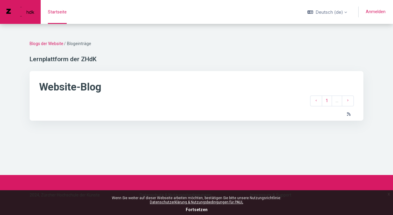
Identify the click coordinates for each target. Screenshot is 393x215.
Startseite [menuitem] (57, 12)
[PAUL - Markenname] (20, 12)
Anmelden (376, 11)
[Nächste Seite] (348, 101)
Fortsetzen (197, 209)
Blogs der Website (46, 43)
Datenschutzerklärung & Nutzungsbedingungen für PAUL (196, 202)
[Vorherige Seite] (316, 101)
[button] (327, 12)
